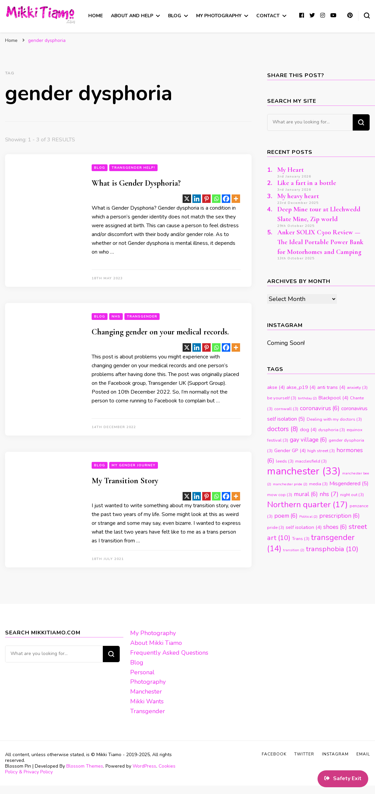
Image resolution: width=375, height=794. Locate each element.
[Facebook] (226, 198)
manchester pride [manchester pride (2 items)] (290, 484)
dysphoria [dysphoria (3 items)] (331, 430)
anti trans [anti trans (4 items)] (331, 387)
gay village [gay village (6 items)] (308, 440)
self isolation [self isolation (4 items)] (304, 527)
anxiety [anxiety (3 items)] (357, 387)
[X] (187, 198)
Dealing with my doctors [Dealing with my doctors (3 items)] (334, 419)
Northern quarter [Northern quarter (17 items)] (307, 504)
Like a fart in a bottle (306, 183)
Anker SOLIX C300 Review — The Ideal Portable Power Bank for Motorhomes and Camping (320, 242)
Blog (174, 16)
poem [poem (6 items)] (286, 516)
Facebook (274, 754)
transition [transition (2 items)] (293, 550)
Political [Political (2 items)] (308, 516)
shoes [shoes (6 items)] (335, 527)
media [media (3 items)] (318, 484)
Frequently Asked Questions (169, 653)
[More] (236, 198)
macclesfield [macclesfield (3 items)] (311, 461)
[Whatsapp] (216, 198)
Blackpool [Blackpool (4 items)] (333, 397)
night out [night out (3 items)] (352, 495)
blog (99, 167)
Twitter (304, 754)
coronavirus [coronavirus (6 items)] (319, 408)
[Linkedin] (196, 198)
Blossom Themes (84, 766)
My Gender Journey (134, 465)
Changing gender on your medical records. (160, 332)
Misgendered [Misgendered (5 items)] (349, 483)
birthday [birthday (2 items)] (307, 398)
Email (363, 754)
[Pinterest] (206, 198)
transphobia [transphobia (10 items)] (332, 549)
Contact (268, 16)
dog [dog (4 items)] (308, 429)
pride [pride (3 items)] (275, 527)
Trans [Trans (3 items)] (300, 539)
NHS (116, 316)
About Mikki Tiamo (156, 643)
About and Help (132, 16)
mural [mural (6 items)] (306, 494)
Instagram (335, 754)
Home (95, 16)
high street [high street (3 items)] (321, 451)
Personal (142, 672)
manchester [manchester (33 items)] (304, 471)
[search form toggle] (367, 16)
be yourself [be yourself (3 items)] (281, 398)
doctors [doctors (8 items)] (282, 429)
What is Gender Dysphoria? (136, 183)
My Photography (218, 16)
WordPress (144, 766)
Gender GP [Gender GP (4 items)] (290, 450)
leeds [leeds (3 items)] (285, 461)
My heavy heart (298, 196)
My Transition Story (125, 481)
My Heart (290, 170)
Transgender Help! (133, 167)
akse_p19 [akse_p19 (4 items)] (300, 387)
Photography (148, 682)
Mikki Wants (147, 701)
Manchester (146, 691)
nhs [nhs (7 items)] (329, 494)
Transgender (142, 316)
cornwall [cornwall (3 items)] (286, 409)
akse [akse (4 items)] (276, 387)
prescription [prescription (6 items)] (339, 516)
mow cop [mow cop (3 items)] (279, 495)
